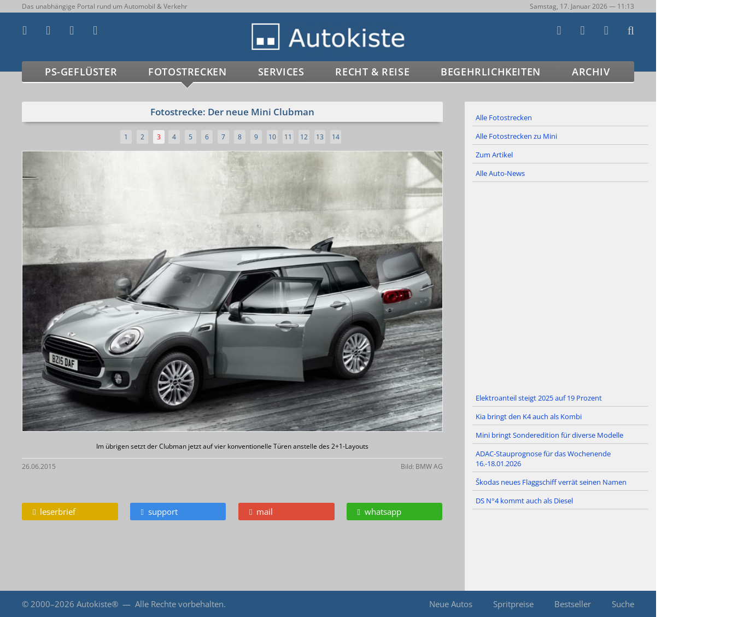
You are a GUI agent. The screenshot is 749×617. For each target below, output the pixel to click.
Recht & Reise (372, 71)
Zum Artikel (494, 155)
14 (336, 137)
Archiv (591, 71)
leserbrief (54, 511)
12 (304, 137)
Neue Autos (450, 603)
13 (320, 137)
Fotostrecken (187, 71)
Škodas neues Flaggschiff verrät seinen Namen (551, 482)
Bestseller (572, 603)
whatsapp (379, 511)
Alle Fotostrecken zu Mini (516, 136)
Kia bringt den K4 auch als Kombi (529, 416)
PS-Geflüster (81, 71)
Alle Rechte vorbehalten (179, 603)
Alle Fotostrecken (504, 117)
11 (288, 137)
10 (272, 137)
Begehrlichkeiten (491, 71)
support (159, 511)
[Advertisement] (560, 285)
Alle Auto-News (500, 173)
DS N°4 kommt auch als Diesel (524, 501)
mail (261, 511)
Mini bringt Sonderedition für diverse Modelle (549, 435)
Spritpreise (513, 603)
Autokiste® (97, 603)
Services (281, 71)
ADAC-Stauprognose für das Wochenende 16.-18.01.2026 (543, 458)
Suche (623, 603)
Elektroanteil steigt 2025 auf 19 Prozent (539, 398)
